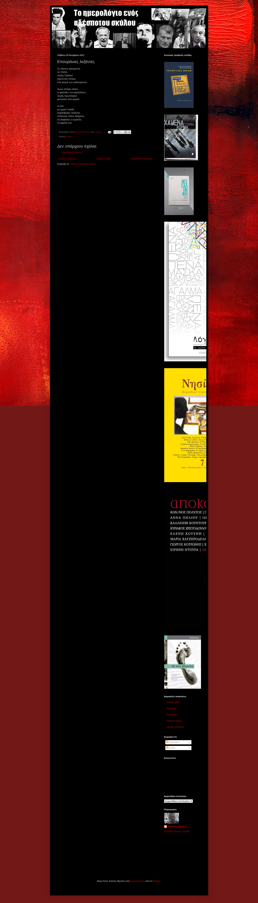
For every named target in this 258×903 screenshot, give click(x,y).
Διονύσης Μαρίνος (177, 826)
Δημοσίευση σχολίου (72, 152)
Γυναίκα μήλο (173, 702)
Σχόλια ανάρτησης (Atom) (82, 164)
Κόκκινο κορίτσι (174, 721)
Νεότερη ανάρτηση (67, 159)
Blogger (157, 881)
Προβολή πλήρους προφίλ (177, 831)
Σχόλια (170, 748)
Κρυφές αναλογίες (175, 727)
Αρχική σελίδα (103, 159)
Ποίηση (69, 136)
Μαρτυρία (171, 708)
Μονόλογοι (172, 714)
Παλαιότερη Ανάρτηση (141, 159)
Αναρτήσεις (173, 742)
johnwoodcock (137, 881)
